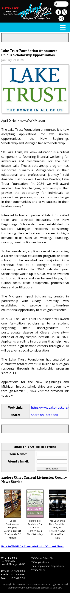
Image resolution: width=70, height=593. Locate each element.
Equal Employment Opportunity (47, 566)
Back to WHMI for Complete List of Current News (32, 546)
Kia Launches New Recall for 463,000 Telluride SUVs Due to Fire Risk (57, 514)
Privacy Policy (38, 570)
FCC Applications (40, 562)
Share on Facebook (44, 415)
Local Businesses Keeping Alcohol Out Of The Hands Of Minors (12, 514)
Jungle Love (11, 11)
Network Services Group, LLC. (46, 587)
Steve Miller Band (10, 14)
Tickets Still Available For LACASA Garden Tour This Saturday (35, 513)
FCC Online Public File (42, 558)
